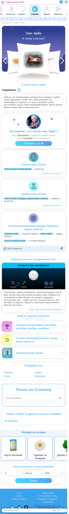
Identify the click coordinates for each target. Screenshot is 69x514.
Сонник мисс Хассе (51, 173)
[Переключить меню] (66, 2)
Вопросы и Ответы (19, 499)
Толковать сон (33, 143)
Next (65, 448)
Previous (3, 448)
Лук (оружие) (10, 421)
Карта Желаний (13, 455)
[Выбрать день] (13, 473)
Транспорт (40, 376)
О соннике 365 (47, 502)
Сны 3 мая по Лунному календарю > (46, 309)
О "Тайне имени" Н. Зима (47, 496)
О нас (19, 493)
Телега (38, 372)
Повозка (8, 372)
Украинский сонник (51, 205)
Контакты (18, 496)
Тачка (7, 376)
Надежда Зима (47, 493)
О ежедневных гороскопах (48, 499)
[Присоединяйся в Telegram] (61, 2)
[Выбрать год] (53, 473)
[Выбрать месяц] (33, 473)
